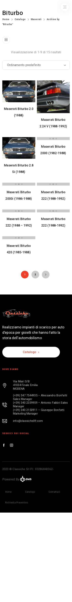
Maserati (36, 19)
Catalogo (20, 19)
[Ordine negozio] (36, 65)
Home (6, 19)
